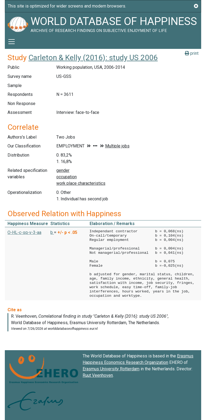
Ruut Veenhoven (98, 375)
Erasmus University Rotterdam (111, 368)
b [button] (52, 232)
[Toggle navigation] (12, 42)
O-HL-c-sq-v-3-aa (24, 232)
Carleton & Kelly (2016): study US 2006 (93, 57)
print (191, 53)
